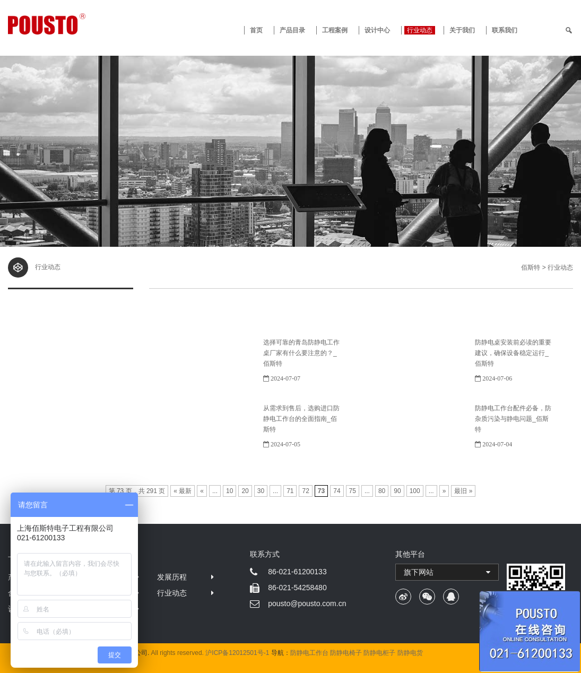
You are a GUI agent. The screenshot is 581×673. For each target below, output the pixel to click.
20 (244, 491)
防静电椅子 (346, 653)
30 (260, 491)
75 (352, 491)
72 (305, 491)
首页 (256, 30)
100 (415, 491)
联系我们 (504, 30)
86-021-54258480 (297, 587)
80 (381, 491)
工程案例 (335, 30)
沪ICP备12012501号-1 (237, 653)
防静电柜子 (379, 653)
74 (336, 491)
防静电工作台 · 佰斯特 (79, 23)
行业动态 (419, 30)
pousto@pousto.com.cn (307, 603)
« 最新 (183, 491)
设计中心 (377, 30)
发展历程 (172, 577)
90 (397, 491)
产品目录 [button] (292, 30)
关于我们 (462, 30)
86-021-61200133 (297, 571)
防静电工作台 (309, 653)
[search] (569, 30)
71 (290, 491)
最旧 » (463, 491)
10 (229, 491)
